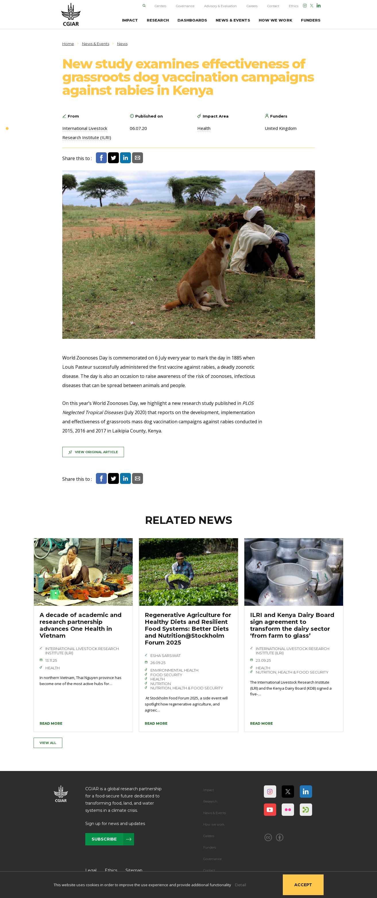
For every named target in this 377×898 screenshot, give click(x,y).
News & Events (214, 813)
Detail (240, 884)
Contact (273, 6)
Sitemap (133, 870)
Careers (252, 6)
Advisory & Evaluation (220, 6)
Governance (185, 6)
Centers (160, 6)
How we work (214, 824)
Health (203, 128)
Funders (209, 847)
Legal (90, 870)
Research (210, 801)
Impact (208, 790)
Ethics (293, 6)
